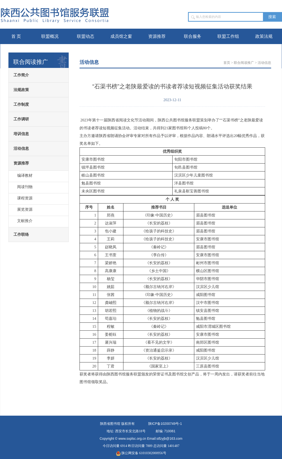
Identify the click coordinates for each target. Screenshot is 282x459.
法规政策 (21, 90)
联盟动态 (85, 36)
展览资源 (25, 209)
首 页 (16, 36)
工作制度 (21, 104)
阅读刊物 (25, 187)
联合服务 (192, 36)
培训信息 (21, 134)
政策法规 (264, 36)
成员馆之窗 (121, 36)
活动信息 (21, 148)
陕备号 (165, 424)
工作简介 (21, 75)
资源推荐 (157, 36)
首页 (226, 63)
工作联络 (21, 234)
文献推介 (25, 221)
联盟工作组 (228, 36)
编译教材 (25, 175)
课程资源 (25, 198)
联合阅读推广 (244, 63)
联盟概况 (50, 36)
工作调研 (21, 119)
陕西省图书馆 (110, 424)
